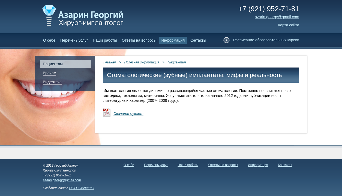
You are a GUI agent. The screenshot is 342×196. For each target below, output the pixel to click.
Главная (109, 62)
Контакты (198, 40)
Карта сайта (288, 25)
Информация (173, 40)
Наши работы (105, 40)
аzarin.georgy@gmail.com (277, 17)
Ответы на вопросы (139, 40)
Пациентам (177, 62)
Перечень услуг (74, 40)
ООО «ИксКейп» (81, 188)
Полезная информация (141, 62)
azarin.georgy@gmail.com (62, 180)
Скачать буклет (128, 113)
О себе (49, 40)
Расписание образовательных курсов (266, 40)
